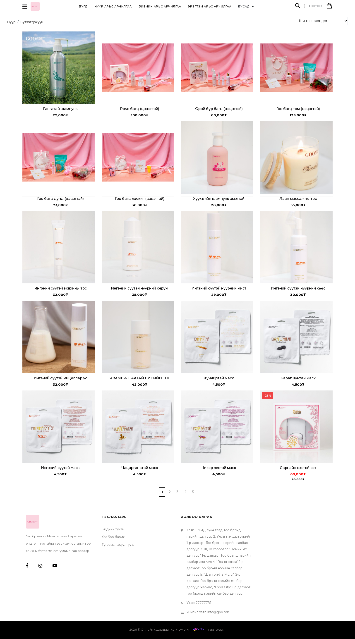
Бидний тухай (113, 529)
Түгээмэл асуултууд (118, 545)
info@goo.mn (218, 612)
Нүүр (11, 22)
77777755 (203, 603)
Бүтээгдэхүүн (31, 22)
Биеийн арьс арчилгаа (160, 6)
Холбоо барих (113, 537)
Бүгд (83, 6)
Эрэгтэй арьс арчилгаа (209, 6)
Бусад (246, 6)
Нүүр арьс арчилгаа (113, 6)
